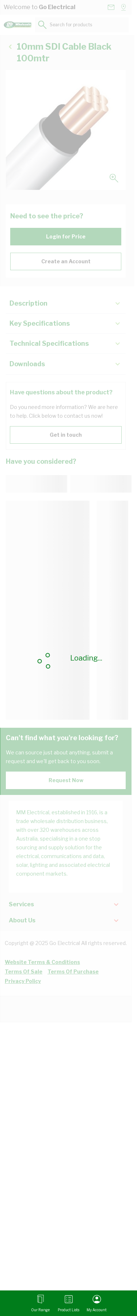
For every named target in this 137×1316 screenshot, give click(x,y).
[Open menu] (40, 1303)
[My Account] (96, 1303)
